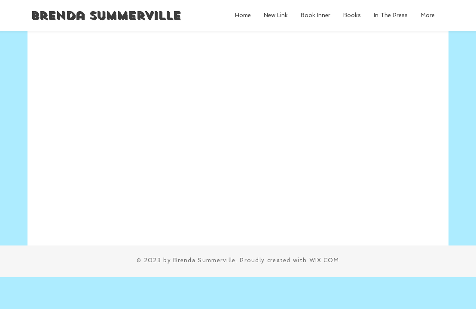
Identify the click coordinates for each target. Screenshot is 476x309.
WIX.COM (324, 260)
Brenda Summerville (105, 16)
